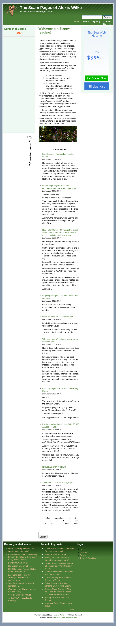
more (72, 609)
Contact (107, 21)
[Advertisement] (19, 84)
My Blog (96, 21)
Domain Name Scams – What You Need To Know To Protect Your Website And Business (58, 591)
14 (51, 523)
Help (82, 549)
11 (69, 520)
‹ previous (59, 518)
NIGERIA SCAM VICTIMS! (54, 467)
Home (76, 21)
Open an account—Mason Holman (57, 316)
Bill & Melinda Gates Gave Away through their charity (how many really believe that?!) (22, 557)
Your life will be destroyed (19, 595)
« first (47, 518)
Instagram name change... (56, 554)
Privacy (83, 555)
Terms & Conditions (89, 558)
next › (66, 523)
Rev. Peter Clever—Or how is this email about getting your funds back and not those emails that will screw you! (60, 232)
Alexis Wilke (59, 615)
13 (44, 523)
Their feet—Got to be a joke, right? (57, 482)
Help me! (84, 552)
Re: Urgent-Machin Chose (20, 566)
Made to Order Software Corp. (65, 617)
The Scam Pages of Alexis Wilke (51, 7)
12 (76, 520)
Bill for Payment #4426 (18, 562)
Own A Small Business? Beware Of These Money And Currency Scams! (59, 566)
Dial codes (107, 24)
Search (86, 21)
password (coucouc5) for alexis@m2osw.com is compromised (19, 577)
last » (75, 523)
